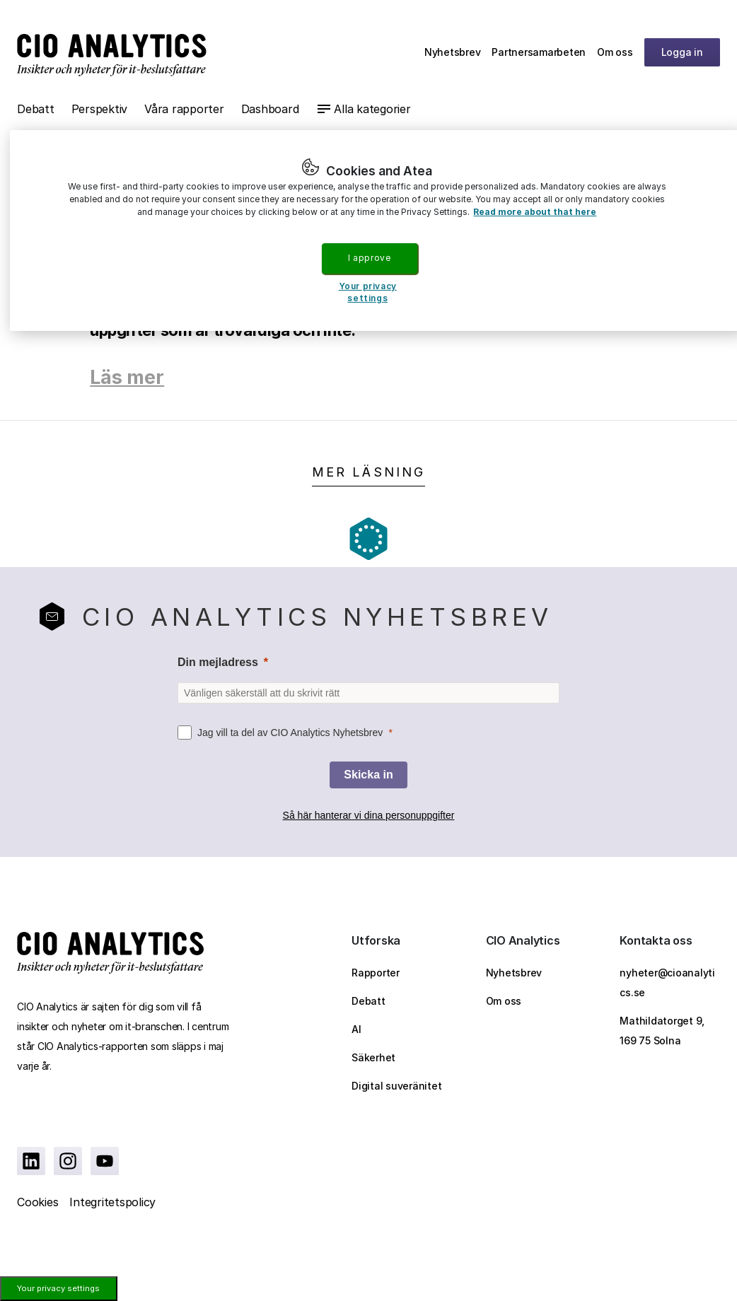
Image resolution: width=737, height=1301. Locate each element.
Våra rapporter (184, 109)
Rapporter (376, 973)
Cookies (37, 1202)
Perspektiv (99, 109)
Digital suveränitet (396, 1086)
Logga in (682, 52)
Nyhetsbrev (452, 52)
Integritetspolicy (112, 1202)
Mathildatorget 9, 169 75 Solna (662, 1030)
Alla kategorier (372, 109)
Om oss (615, 52)
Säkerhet (373, 1057)
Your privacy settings (58, 1288)
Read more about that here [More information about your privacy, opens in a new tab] (534, 211)
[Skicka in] (368, 775)
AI (356, 1029)
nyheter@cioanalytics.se (667, 982)
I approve (369, 257)
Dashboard (270, 109)
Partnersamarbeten (539, 52)
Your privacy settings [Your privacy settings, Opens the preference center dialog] (368, 292)
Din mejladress (218, 662)
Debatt (35, 109)
